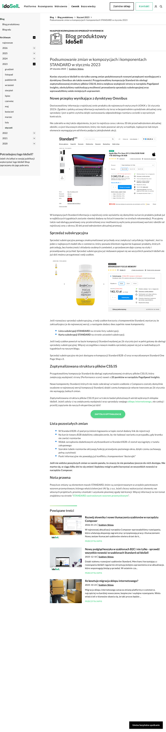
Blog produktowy (65, 17)
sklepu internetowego (140, 401)
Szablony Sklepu (76, 69)
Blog (52, 17)
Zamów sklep (151, 6)
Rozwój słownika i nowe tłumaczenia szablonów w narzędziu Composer (121, 519)
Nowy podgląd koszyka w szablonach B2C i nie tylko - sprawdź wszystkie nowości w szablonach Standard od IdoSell (122, 550)
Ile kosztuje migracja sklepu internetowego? (111, 580)
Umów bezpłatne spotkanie (146, 725)
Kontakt (102, 6)
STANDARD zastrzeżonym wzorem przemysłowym (100, 495)
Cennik (73, 6)
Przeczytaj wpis (93, 541)
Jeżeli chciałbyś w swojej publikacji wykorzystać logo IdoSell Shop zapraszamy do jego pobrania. (17, 162)
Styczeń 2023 (83, 17)
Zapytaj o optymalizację (108, 414)
